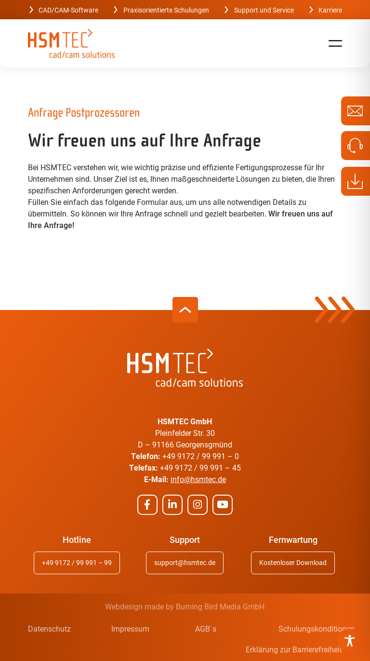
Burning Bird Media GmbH (220, 606)
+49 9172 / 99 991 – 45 (200, 467)
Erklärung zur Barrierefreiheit (294, 649)
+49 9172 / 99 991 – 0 (200, 456)
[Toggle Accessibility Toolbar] (350, 641)
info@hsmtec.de (198, 479)
